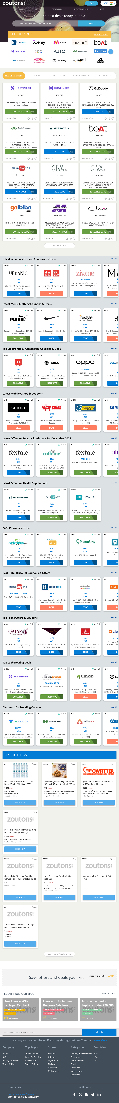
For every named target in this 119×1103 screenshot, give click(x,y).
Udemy (51, 1057)
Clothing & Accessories (81, 1054)
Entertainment (77, 1061)
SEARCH (91, 23)
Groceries (75, 1068)
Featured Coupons (81, 9)
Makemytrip (53, 1071)
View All (113, 259)
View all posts (109, 993)
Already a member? (102, 976)
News (102, 9)
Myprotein (53, 1061)
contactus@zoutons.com (23, 1096)
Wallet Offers (31, 1064)
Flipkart (51, 1064)
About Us (7, 1054)
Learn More (100, 1040)
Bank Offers (30, 1061)
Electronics (76, 1057)
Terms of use (9, 1064)
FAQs (5, 1057)
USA (95, 1057)
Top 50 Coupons (32, 1054)
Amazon (52, 1054)
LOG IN (111, 976)
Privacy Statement (11, 1061)
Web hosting (77, 1071)
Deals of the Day (33, 1057)
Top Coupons (57, 9)
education (75, 1075)
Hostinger (52, 1068)
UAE (96, 1061)
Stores (38, 9)
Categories (19, 9)
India (96, 1054)
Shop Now (20, 803)
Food (73, 1064)
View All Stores (101, 34)
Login (91, 3)
